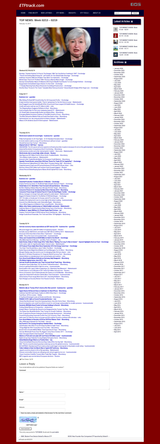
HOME (23, 13)
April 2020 (117, 209)
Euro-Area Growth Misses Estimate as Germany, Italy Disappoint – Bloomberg (44, 258)
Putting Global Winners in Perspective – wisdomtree (35, 307)
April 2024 (117, 111)
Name (21, 392)
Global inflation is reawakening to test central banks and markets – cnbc (42, 256)
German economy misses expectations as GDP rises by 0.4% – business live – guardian (47, 226)
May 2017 (117, 281)
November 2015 (119, 317)
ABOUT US (97, 13)
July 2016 (117, 301)
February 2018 (118, 262)
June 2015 (117, 327)
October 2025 (118, 74)
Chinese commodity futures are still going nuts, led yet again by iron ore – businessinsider (48, 352)
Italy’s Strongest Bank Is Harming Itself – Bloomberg (36, 334)
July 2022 (117, 154)
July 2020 (117, 203)
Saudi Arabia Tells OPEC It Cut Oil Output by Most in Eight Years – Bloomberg (43, 325)
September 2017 (119, 272)
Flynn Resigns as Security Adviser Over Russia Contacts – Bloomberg (41, 279)
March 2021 (118, 187)
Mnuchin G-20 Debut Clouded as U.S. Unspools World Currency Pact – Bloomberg (45, 254)
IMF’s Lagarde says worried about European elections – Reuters (39, 356)
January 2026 (118, 68)
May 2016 (117, 305)
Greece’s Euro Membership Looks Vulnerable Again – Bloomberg (40, 202)
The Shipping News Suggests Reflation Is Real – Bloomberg (38, 108)
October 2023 (118, 123)
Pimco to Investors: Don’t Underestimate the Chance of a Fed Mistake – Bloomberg (45, 272)
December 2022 (119, 144)
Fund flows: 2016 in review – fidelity (30, 295)
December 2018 (119, 242)
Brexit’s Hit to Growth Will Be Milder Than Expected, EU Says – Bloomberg (42, 330)
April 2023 (117, 136)
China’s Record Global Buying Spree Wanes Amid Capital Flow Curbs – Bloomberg (45, 169)
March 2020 (118, 211)
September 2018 (119, 248)
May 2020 (117, 207)
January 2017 (118, 289)
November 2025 (119, 72)
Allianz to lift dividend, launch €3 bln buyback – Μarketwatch (38, 120)
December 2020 (119, 193)
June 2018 (117, 254)
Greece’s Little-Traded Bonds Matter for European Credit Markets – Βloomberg (44, 159)
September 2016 (119, 297)
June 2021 (117, 181)
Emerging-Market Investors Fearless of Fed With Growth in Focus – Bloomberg (44, 114)
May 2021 (117, 183)
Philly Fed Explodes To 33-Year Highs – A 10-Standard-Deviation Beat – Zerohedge (45, 139)
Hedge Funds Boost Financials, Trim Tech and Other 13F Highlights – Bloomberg (44, 214)
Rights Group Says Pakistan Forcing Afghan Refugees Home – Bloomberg (43, 338)
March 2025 (118, 89)
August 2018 (118, 250)
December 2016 (119, 291)
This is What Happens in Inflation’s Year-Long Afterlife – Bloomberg (40, 204)
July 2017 (117, 276)
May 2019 (117, 232)
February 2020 (118, 213)
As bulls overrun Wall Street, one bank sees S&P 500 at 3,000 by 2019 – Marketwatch (46, 232)
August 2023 (118, 127)
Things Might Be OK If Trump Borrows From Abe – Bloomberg (39, 327)
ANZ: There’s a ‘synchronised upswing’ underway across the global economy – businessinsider (49, 344)
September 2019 (119, 223)
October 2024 (118, 99)
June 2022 (117, 156)
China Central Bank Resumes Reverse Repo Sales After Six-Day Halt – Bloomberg (45, 342)
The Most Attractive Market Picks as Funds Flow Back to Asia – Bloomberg (43, 116)
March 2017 (118, 285)
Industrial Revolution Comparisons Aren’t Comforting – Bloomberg (40, 149)
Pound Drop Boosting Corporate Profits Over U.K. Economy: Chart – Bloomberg (44, 315)
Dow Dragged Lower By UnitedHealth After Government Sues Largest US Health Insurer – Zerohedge (51, 104)
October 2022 (118, 148)
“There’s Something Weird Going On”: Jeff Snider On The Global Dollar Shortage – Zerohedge (49, 75)
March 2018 (118, 260)
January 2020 (118, 215)
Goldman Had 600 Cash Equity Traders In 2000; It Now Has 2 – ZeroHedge (42, 293)
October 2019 (118, 221)
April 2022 (117, 160)
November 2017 (119, 268)
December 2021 (119, 168)
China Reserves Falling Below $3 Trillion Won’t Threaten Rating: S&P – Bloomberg (45, 163)
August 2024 (118, 103)
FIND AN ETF (33, 13)
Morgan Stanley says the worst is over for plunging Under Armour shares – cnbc (45, 252)
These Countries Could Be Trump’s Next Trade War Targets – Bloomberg (42, 354)
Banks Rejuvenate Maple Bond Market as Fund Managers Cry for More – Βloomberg (46, 250)
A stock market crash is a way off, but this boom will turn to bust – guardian (43, 141)
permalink (55, 432)
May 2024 (117, 109)
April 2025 (117, 87)
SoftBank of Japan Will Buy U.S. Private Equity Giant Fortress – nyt (40, 210)
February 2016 (118, 311)
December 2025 (119, 70)
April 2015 (117, 332)
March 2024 (118, 113)
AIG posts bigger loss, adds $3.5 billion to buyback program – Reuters (41, 230)
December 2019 (119, 217)
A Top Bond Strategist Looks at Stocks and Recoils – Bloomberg (39, 297)
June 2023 (117, 132)
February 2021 (118, 189)
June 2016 (117, 303)
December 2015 (119, 315)
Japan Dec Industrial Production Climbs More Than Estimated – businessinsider (44, 274)
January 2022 (118, 166)
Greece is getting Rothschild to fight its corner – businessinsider (39, 266)
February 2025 (118, 91)
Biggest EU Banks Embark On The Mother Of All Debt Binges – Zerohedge (42, 196)
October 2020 (118, 197)
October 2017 (118, 270)
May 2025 (117, 85)
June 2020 (117, 205)
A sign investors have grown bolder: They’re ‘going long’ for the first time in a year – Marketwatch (50, 102)
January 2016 (118, 313)
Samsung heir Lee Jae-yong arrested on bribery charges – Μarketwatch (42, 118)
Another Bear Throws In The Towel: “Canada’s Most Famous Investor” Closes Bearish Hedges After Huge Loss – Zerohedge (58, 88)
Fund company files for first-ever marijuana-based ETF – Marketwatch (41, 110)
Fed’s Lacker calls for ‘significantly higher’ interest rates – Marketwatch (41, 244)
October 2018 (118, 246)
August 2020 (118, 201)
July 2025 (117, 81)
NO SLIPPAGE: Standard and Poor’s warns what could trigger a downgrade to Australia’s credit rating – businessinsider (57, 346)
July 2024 (117, 105)
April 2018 (117, 258)
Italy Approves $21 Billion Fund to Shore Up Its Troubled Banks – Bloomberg (43, 155)
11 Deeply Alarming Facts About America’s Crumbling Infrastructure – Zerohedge (45, 86)
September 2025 (119, 76)
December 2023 (119, 119)
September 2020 (119, 199)
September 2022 (119, 150)
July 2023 (117, 130)
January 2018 (118, 264)
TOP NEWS (38, 432)
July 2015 (117, 325)
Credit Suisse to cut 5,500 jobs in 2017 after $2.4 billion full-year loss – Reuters (44, 270)
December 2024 (119, 95)
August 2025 (118, 78)
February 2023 (118, 140)
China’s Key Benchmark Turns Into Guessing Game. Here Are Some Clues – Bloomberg (46, 301)
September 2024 (119, 101)
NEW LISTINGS (47, 13)
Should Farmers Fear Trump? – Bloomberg (33, 143)
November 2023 (119, 121)
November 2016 (119, 293)
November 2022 (119, 146)
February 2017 (118, 287)
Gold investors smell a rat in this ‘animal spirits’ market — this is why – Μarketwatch (45, 151)
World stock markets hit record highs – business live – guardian (39, 136)
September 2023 (119, 125)
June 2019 (117, 230)
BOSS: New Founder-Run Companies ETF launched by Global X (89, 436)
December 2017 (119, 266)
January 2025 (118, 93)
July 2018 (117, 252)
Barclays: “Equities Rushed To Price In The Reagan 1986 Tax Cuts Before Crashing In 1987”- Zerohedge (52, 73)
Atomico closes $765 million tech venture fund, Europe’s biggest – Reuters (43, 167)
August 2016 (118, 299)
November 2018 (119, 244)
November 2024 (119, 97)
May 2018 (117, 256)
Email (21, 400)
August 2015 (118, 323)
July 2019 (117, 227)
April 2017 (117, 283)
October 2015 (118, 319)
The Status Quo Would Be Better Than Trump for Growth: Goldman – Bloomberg (45, 311)
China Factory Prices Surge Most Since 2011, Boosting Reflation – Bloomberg (44, 276)
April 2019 (117, 234)
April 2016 (117, 307)
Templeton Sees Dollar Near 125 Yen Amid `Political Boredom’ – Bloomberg (43, 264)
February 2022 (118, 164)
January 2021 (118, 191)
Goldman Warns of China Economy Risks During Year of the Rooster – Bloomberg (45, 208)
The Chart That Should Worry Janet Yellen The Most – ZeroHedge (40, 248)
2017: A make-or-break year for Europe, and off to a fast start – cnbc (41, 198)
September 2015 (119, 321)
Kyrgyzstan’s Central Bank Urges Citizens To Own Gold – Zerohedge (41, 84)
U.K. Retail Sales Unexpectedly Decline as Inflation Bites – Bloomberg (41, 112)
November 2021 (119, 170)
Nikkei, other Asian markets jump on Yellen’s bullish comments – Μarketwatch (44, 206)
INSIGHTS (72, 13)
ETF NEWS (60, 13)
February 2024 (118, 115)
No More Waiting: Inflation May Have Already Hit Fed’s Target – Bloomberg (42, 188)
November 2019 (119, 219)
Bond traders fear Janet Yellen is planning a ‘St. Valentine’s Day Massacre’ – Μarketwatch (48, 268)
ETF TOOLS (85, 13)
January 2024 (118, 117)
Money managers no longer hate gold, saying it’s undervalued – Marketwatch (44, 194)
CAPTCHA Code (31, 425)
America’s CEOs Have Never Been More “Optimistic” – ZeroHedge (40, 234)
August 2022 (118, 152)
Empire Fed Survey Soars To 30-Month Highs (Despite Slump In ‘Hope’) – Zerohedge (46, 184)
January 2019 (118, 240)
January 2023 (118, 142)
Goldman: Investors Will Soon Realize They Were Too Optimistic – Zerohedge (43, 77)
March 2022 (118, 162)
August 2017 (118, 274)
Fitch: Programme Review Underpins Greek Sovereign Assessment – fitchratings (45, 313)
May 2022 (117, 158)
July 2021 (117, 178)
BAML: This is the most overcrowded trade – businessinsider (38, 236)
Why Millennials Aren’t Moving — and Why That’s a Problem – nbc (40, 240)
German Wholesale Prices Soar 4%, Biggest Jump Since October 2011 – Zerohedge (46, 332)
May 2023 (117, 134)
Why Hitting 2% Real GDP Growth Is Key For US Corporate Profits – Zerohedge (44, 100)
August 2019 (118, 225)
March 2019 (118, 236)
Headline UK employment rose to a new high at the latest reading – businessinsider (45, 200)
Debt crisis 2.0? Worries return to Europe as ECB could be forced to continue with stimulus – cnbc (50, 317)
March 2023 (118, 138)
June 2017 (117, 279)
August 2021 (118, 176)
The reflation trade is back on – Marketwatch (33, 157)
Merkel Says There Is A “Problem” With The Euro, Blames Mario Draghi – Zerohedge (46, 80)
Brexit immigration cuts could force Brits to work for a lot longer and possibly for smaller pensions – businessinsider (56, 303)
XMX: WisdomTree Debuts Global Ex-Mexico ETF (35, 436)
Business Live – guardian (27, 97)
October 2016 (118, 295)
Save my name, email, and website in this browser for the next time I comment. (46, 413)
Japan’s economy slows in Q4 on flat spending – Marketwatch (39, 350)
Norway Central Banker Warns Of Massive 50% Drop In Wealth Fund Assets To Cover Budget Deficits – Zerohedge (55, 82)
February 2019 (118, 238)
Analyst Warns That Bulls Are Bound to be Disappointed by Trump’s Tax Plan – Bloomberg (48, 309)
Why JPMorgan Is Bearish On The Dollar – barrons (35, 321)
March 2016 (118, 309)
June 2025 (117, 83)
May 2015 (117, 330)
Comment (22, 370)
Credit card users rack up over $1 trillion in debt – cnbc (36, 106)
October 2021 (118, 172)
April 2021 (117, 185)
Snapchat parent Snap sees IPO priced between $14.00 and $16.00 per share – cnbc (46, 165)
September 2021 (119, 174)
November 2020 (119, 195)
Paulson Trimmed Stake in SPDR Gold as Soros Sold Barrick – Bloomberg (42, 212)
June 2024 (117, 107)
